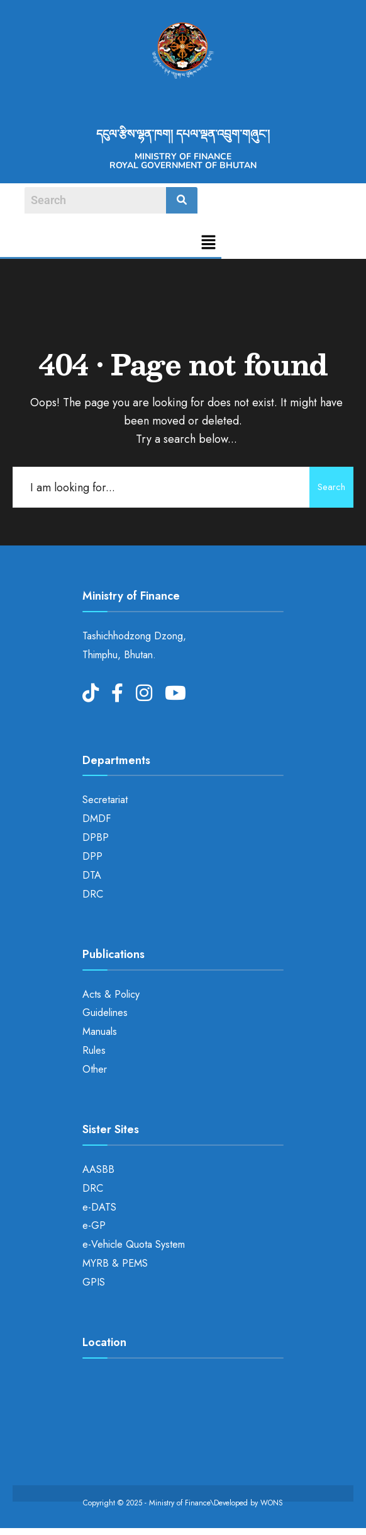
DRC (92, 894)
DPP (92, 856)
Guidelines (105, 1012)
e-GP (94, 1225)
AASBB (98, 1169)
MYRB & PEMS (115, 1263)
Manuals (99, 1031)
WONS (271, 1503)
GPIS (93, 1282)
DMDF (96, 818)
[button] (208, 243)
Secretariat (105, 799)
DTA (91, 875)
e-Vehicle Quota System (133, 1244)
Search (331, 487)
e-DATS (99, 1207)
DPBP (95, 837)
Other (94, 1069)
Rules (94, 1050)
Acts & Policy (111, 994)
